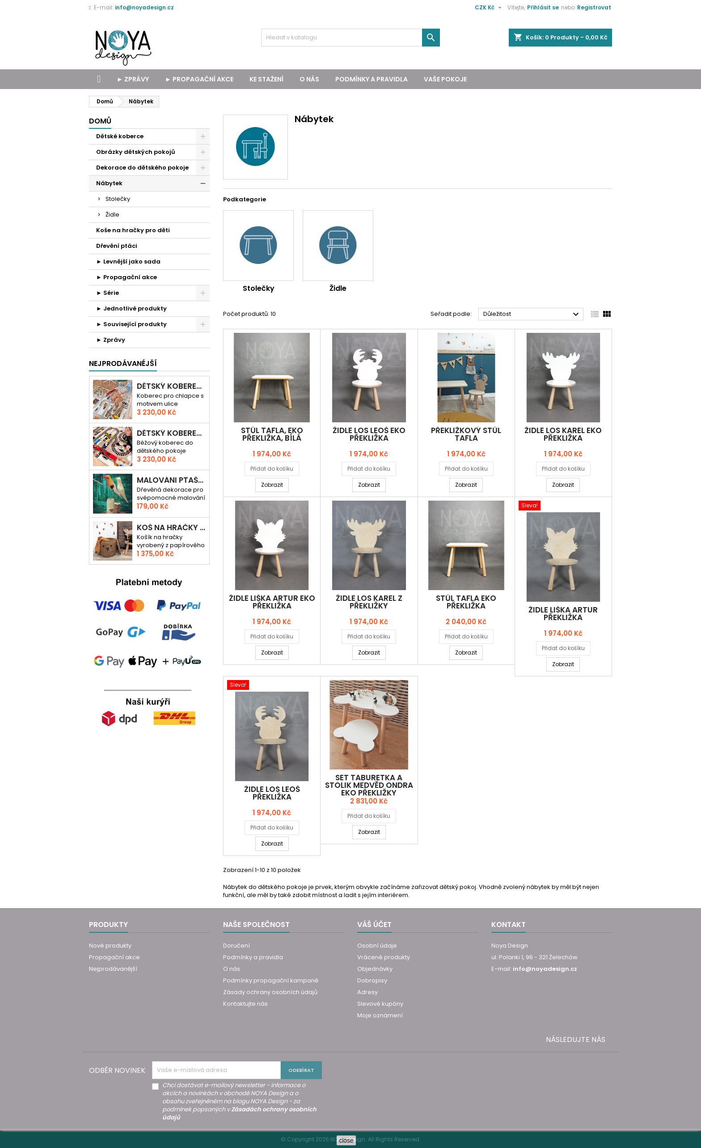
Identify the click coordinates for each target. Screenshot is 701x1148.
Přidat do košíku (271, 468)
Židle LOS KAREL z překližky (369, 602)
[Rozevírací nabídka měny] (489, 7)
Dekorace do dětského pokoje (142, 167)
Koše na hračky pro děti (133, 230)
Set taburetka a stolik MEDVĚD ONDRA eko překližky (369, 785)
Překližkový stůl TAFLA (466, 434)
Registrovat (594, 7)
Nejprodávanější (113, 969)
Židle (112, 214)
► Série (107, 293)
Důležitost (532, 314)
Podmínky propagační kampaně (270, 980)
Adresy (367, 992)
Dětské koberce (120, 136)
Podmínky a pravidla (371, 79)
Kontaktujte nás (245, 1003)
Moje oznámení (380, 1015)
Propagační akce (114, 957)
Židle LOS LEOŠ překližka (272, 793)
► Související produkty (131, 324)
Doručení (236, 945)
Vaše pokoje (445, 79)
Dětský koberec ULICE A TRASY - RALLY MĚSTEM (171, 433)
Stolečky (118, 199)
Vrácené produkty (383, 957)
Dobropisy (372, 980)
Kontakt (508, 924)
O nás (309, 79)
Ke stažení (266, 79)
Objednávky (375, 969)
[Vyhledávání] (350, 38)
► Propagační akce (199, 79)
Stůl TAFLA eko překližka (466, 602)
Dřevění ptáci (116, 246)
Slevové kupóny (380, 1003)
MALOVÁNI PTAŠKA (171, 480)
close (346, 1140)
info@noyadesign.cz (144, 7)
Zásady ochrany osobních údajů (270, 992)
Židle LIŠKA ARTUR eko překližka (272, 602)
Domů (100, 121)
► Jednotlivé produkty (131, 308)
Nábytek (109, 183)
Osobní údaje (377, 945)
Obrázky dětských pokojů (135, 152)
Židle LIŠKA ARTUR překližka (563, 613)
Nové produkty (110, 945)
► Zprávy (133, 79)
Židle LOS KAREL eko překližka (563, 434)
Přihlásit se (543, 7)
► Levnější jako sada (128, 261)
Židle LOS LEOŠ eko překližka (369, 434)
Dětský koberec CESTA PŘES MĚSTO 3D (171, 386)
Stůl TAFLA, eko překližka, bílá (272, 434)
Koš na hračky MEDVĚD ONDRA (171, 527)
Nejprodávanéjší (123, 363)
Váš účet (374, 924)
